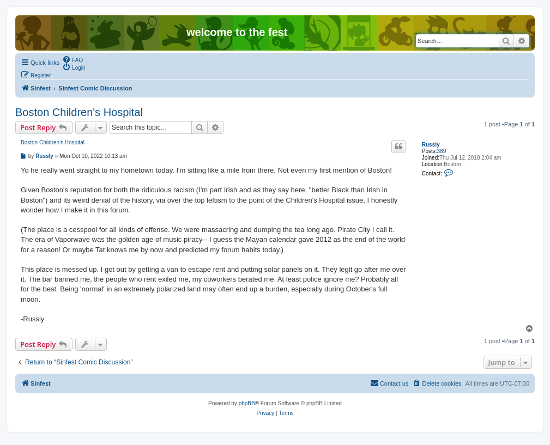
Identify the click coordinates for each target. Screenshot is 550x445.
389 (441, 151)
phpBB (247, 403)
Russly (431, 145)
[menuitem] (72, 59)
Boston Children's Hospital (79, 112)
